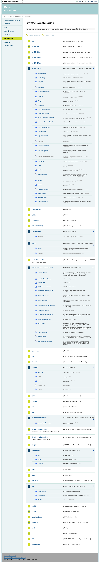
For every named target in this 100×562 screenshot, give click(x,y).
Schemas (7, 35)
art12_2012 (36, 46)
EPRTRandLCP (38, 260)
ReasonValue (42, 336)
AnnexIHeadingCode (44, 423)
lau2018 (35, 481)
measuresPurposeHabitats (46, 118)
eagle (39, 459)
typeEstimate (42, 193)
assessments (42, 73)
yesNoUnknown (43, 201)
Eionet (12, 16)
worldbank (36, 544)
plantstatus (41, 495)
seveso (35, 522)
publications (37, 517)
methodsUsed (42, 131)
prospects (41, 161)
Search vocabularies (34, 35)
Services (7, 42)
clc (38, 455)
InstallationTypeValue (44, 319)
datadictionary (37, 226)
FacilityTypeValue (43, 311)
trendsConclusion (43, 189)
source (40, 381)
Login (79, 1)
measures (41, 105)
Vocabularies (8, 38)
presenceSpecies (43, 151)
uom (33, 533)
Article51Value (42, 273)
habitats (40, 96)
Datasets (7, 24)
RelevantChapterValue (45, 341)
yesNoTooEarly (42, 197)
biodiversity (36, 209)
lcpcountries (42, 491)
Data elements (9, 31)
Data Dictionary (19, 16)
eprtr (34, 243)
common (35, 220)
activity (40, 248)
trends (40, 185)
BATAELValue (42, 283)
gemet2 (35, 367)
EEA (12, 1)
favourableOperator (44, 91)
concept (40, 372)
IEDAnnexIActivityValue (45, 314)
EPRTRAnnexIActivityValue (46, 306)
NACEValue (41, 323)
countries (41, 87)
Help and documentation (12, 20)
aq (33, 41)
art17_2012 (36, 63)
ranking (40, 170)
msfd (34, 506)
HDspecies (41, 101)
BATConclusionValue (44, 287)
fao (33, 356)
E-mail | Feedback (10, 556)
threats (40, 180)
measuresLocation (43, 113)
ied (33, 412)
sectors (40, 499)
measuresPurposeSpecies (46, 122)
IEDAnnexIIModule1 (39, 418)
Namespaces (8, 46)
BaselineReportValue (44, 279)
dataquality (36, 231)
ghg (33, 396)
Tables (6, 27)
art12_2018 (36, 52)
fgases (34, 362)
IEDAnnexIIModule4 (39, 437)
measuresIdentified (44, 109)
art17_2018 (36, 68)
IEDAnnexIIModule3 (39, 429)
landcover (36, 450)
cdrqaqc (40, 82)
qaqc (39, 165)
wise (34, 539)
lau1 (33, 470)
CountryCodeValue (43, 296)
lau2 (33, 475)
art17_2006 (36, 57)
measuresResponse (44, 127)
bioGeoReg (41, 78)
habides (35, 401)
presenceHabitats (43, 145)
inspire (34, 445)
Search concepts (49, 35)
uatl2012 (40, 463)
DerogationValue (43, 301)
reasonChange (42, 174)
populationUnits (43, 136)
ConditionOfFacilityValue (45, 290)
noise (34, 511)
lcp (33, 486)
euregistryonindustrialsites (42, 267)
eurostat (35, 351)
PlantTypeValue (42, 332)
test (33, 528)
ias (33, 407)
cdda (34, 215)
